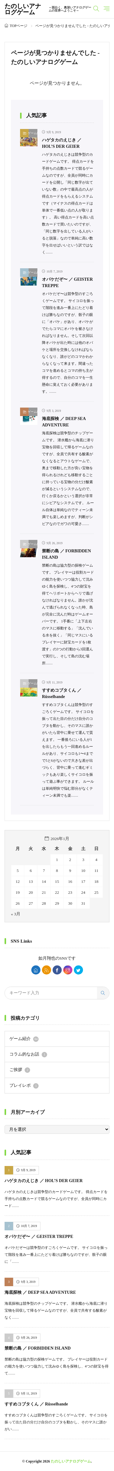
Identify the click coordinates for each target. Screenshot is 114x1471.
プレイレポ (24, 1086)
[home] (35, 969)
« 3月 (15, 914)
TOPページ (18, 26)
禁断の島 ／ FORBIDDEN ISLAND (38, 1348)
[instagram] (67, 969)
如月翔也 (46, 958)
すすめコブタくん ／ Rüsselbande (36, 1404)
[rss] (46, 969)
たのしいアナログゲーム (49, 9)
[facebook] (57, 969)
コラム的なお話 (28, 1054)
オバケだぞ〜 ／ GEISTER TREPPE (39, 1236)
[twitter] (78, 969)
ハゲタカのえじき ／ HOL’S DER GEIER (44, 1180)
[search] (103, 993)
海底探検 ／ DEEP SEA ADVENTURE (40, 1292)
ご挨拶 (19, 1070)
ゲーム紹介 (33, 133)
